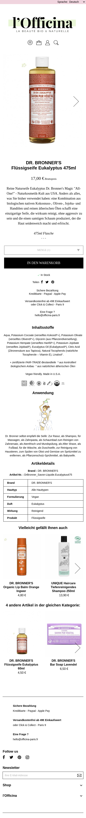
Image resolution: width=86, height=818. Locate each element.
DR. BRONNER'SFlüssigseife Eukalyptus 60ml (21, 664)
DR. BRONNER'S (43, 162)
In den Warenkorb (43, 263)
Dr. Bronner (12, 436)
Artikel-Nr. (16, 474)
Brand (31, 470)
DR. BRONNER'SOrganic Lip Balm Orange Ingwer (21, 587)
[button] (77, 101)
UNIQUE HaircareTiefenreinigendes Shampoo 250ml (63, 587)
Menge (41, 250)
